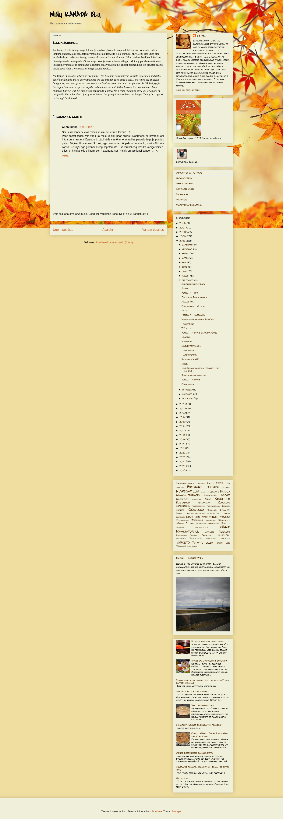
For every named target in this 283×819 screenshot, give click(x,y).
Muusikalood (182, 520)
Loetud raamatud (196, 513)
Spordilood (207, 535)
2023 (182, 457)
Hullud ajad (182, 778)
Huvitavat (184, 491)
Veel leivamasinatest (202, 705)
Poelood (180, 527)
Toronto (183, 542)
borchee (157, 811)
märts (186, 253)
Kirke (207, 499)
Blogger (176, 811)
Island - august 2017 (189, 558)
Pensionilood (214, 523)
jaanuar (187, 244)
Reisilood (224, 532)
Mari (189, 517)
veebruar (187, 249)
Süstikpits (181, 538)
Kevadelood (196, 499)
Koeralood (183, 502)
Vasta (65, 155)
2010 (182, 240)
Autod (185, 288)
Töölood (180, 546)
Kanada (225, 491)
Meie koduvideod (184, 183)
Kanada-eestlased (188, 495)
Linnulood (181, 513)
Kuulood (226, 506)
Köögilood (195, 509)
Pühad (225, 526)
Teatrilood (225, 538)
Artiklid (201, 483)
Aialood (192, 483)
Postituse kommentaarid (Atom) (114, 242)
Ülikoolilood (190, 546)
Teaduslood (211, 538)
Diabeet (210, 483)
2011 (182, 404)
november (187, 394)
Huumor (226, 487)
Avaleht (107, 229)
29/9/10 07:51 (87, 127)
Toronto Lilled (202, 543)
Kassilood (182, 499)
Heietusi (212, 486)
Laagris (186, 337)
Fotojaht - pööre (191, 379)
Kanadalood (210, 495)
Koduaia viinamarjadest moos (207, 641)
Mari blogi (182, 199)
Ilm (196, 491)
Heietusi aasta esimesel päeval (193, 691)
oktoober (187, 389)
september (188, 280)
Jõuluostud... (188, 301)
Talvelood (195, 538)
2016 (182, 426)
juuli (185, 271)
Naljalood (211, 520)
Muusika (225, 517)
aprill (185, 257)
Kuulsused (187, 341)
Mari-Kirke (201, 516)
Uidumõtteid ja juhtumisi (189, 172)
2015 (182, 421)
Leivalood (225, 510)
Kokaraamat (204, 502)
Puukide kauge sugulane (194, 375)
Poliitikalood (201, 527)
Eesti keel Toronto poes (194, 297)
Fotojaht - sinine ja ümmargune (199, 332)
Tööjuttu (186, 328)
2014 (182, 417)
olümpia (180, 523)
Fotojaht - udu (190, 292)
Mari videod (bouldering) (189, 205)
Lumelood (180, 517)
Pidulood (225, 523)
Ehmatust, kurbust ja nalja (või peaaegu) (198, 724)
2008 (182, 232)
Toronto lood (223, 543)
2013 (182, 413)
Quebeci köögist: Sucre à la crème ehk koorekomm (209, 735)
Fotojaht (194, 486)
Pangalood (201, 523)
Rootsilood (181, 535)
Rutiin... (185, 310)
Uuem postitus (63, 229)
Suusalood (223, 535)
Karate (225, 495)
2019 (182, 439)
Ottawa (190, 523)
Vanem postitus (153, 229)
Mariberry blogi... (191, 346)
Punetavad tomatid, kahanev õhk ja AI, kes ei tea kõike (202, 768)
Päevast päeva (184, 178)
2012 (182, 408)
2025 (182, 466)
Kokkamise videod (185, 188)
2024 (182, 461)
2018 (182, 435)
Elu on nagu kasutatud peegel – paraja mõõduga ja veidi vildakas (202, 681)
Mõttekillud (197, 520)
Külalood (212, 510)
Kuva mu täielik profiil (188, 90)
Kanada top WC (190, 359)
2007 (182, 227)
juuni (185, 266)
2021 (182, 448)
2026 (182, 470)
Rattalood (209, 532)
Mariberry (182, 194)
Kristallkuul (198, 506)
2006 (183, 223)
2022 (182, 452)
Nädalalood (224, 520)
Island (204, 492)
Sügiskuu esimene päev (193, 284)
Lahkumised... (188, 350)
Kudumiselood (213, 506)
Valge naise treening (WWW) (198, 319)
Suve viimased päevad (193, 306)
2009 (182, 236)
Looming (226, 513)
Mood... (185, 363)
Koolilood (224, 502)
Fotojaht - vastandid (193, 314)
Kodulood (222, 498)
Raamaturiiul (189, 354)
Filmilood (180, 487)
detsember (188, 398)
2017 (182, 430)
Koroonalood (183, 505)
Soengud (194, 535)
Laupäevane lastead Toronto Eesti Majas (200, 369)
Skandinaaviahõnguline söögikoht (209, 660)
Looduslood (213, 513)
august (186, 275)
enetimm (201, 35)
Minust (213, 517)
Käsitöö (180, 510)
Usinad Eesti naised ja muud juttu (194, 752)
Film (228, 483)
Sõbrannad (188, 384)
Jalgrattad (213, 491)
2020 (182, 444)
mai (184, 262)
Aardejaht (181, 483)
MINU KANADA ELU (75, 15)
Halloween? (188, 323)
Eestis (219, 483)
